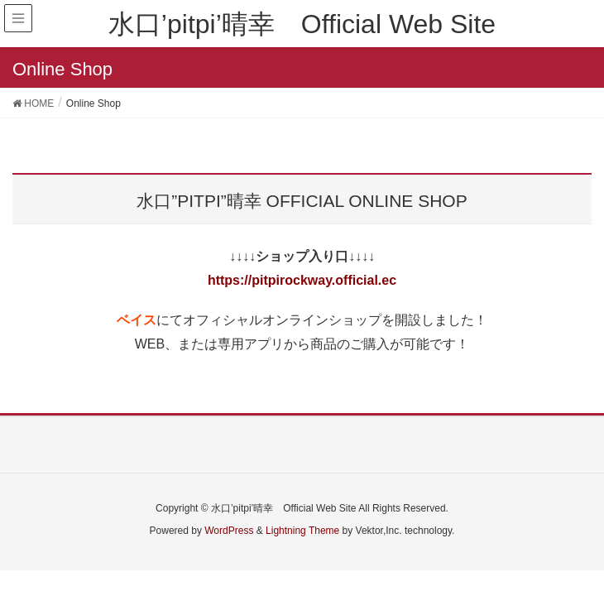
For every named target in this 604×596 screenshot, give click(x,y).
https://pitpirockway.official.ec (302, 280)
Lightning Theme (302, 530)
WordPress (228, 530)
